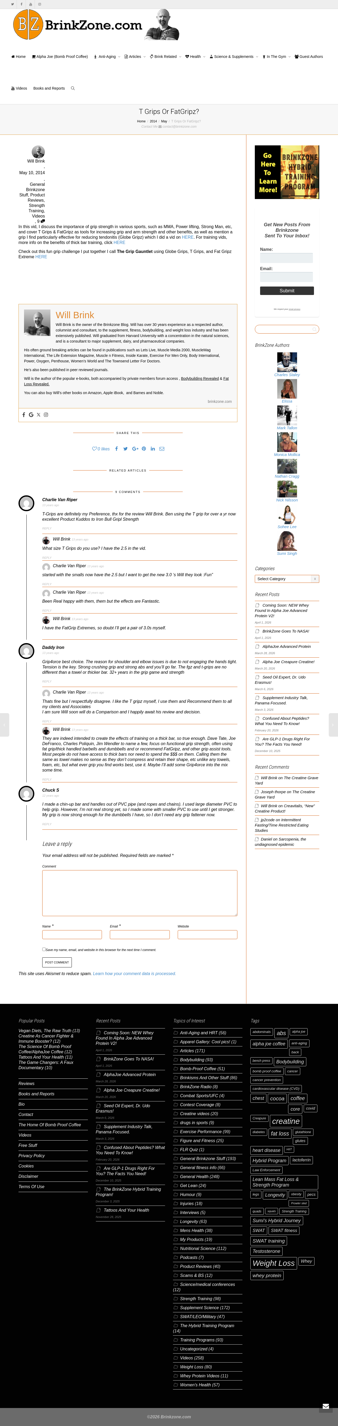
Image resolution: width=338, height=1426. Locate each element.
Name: (266, 249)
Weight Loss (191, 1367)
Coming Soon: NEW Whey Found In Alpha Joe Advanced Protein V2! (282, 610)
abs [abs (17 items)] (281, 1033)
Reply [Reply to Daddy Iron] (46, 681)
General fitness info (198, 1167)
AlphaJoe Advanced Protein (286, 646)
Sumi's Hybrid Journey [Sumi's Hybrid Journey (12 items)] (277, 1220)
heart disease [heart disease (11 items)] (267, 1150)
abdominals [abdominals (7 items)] (262, 1032)
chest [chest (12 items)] (258, 1098)
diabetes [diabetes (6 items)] (259, 1132)
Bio (21, 1104)
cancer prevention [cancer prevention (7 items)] (267, 1080)
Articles (133, 56)
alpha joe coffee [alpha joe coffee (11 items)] (269, 1043)
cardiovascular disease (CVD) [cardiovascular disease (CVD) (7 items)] (276, 1089)
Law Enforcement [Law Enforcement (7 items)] (266, 1170)
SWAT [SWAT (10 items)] (259, 1230)
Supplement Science (199, 1307)
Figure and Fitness (197, 1140)
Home (18, 56)
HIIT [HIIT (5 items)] (289, 1149)
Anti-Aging (105, 56)
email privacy (294, 309)
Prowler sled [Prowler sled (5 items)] (299, 1203)
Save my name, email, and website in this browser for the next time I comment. (101, 950)
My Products (192, 1239)
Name (46, 926)
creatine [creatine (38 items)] (286, 1121)
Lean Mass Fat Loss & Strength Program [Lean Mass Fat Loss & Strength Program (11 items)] (276, 1182)
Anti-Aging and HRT (199, 1033)
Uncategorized (193, 1349)
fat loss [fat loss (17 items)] (280, 1133)
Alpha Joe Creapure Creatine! (288, 662)
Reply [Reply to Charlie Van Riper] (46, 528)
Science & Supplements (231, 56)
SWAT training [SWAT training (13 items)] (269, 1241)
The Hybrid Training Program (207, 1325)
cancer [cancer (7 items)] (292, 1071)
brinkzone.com (220, 401)
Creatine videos (194, 1113)
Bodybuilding (192, 1060)
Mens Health (192, 1230)
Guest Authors (309, 56)
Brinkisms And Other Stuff (204, 1078)
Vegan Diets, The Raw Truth (44, 1030)
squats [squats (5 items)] (271, 1211)
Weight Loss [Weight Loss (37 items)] (274, 1263)
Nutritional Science (197, 1248)
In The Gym (274, 56)
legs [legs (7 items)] (256, 1194)
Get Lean (189, 1185)
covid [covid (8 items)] (310, 1108)
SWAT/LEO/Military (198, 1316)
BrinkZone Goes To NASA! (285, 631)
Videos (19, 88)
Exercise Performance (201, 1131)
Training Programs (197, 1340)
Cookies (26, 1166)
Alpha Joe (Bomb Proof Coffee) (60, 56)
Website (183, 926)
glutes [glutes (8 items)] (300, 1141)
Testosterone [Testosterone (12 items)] (266, 1251)
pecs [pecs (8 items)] (311, 1194)
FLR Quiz (189, 1149)
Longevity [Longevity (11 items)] (275, 1195)
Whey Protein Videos (199, 1376)
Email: (266, 268)
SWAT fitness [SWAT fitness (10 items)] (284, 1230)
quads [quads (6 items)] (257, 1211)
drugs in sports (194, 1122)
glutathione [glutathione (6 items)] (303, 1132)
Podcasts (189, 1257)
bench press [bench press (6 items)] (261, 1061)
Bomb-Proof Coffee (198, 1069)
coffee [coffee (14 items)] (297, 1098)
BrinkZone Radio (196, 1087)
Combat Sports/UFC (199, 1095)
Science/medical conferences (207, 1284)
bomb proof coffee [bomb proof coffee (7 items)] (267, 1071)
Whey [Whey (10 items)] (306, 1261)
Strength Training (196, 1298)
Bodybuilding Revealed (200, 378)
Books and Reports (49, 88)
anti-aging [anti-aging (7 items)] (299, 1043)
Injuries (187, 1203)
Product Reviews (196, 1266)
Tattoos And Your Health (41, 1057)
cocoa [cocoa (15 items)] (277, 1098)
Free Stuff (27, 1145)
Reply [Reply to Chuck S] (46, 824)
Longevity (189, 1221)
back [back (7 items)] (295, 1052)
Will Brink (269, 778)
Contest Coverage (197, 1104)
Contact (25, 1114)
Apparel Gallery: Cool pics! (205, 1042)
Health (193, 56)
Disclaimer (28, 1176)
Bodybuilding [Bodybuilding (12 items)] (290, 1061)
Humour (187, 1194)
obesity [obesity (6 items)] (296, 1194)
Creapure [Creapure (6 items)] (259, 1118)
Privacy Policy (31, 1155)
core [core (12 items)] (295, 1109)
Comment (49, 866)
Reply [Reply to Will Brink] (46, 557)
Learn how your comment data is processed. (134, 973)
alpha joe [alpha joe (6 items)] (298, 1031)
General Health (194, 1176)
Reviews (26, 1083)
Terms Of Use (31, 1186)
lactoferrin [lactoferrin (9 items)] (301, 1160)
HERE (188, 237)
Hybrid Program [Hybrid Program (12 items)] (270, 1160)
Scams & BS (192, 1275)
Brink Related (164, 56)
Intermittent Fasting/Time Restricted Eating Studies (281, 825)
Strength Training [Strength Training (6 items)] (294, 1211)
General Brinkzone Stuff (32, 189)
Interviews (189, 1212)
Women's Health (195, 1385)
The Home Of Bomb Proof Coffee (49, 1125)
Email (114, 926)
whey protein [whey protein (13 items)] (267, 1275)
